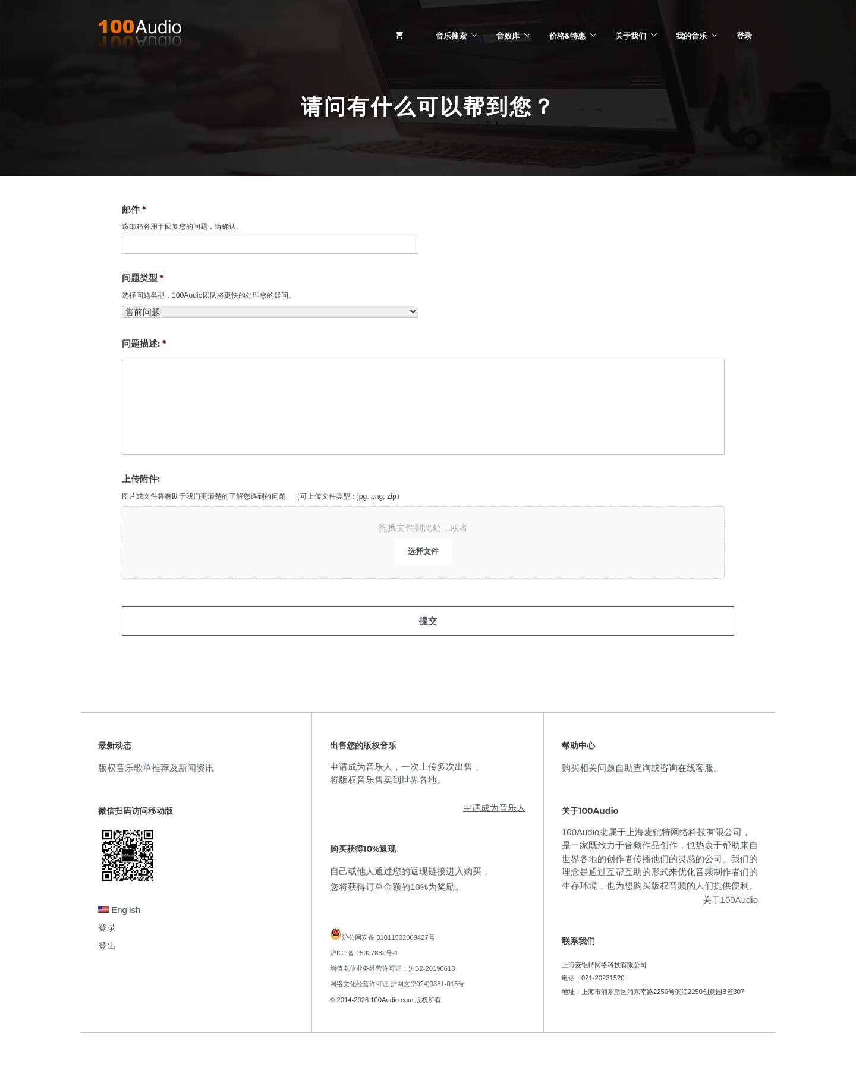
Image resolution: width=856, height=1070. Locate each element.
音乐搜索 (451, 35)
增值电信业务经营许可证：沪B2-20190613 (392, 961)
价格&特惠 (567, 35)
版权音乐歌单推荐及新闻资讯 (156, 761)
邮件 (134, 209)
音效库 (508, 35)
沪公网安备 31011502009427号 (388, 930)
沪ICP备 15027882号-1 (364, 945)
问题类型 (143, 278)
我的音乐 (691, 35)
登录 (744, 35)
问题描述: (144, 343)
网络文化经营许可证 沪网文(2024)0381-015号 (397, 977)
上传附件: (141, 478)
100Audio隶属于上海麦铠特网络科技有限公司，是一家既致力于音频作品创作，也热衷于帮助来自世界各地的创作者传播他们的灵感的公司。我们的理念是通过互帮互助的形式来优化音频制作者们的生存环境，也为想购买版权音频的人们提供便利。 (660, 851)
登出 (107, 938)
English (119, 903)
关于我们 (630, 35)
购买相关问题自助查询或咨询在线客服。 (642, 761)
